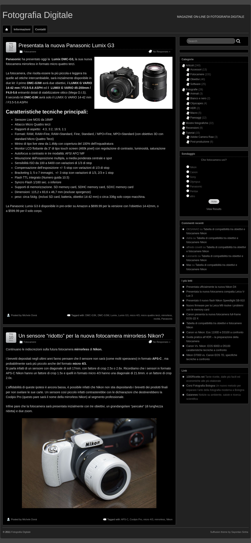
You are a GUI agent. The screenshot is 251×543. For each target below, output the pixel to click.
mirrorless (166, 315)
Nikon (169, 519)
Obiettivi (195, 79)
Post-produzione (199, 141)
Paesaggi (195, 117)
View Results (213, 209)
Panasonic (166, 318)
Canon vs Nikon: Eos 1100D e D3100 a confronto (214, 332)
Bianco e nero (198, 98)
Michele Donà (29, 315)
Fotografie (192, 89)
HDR (193, 108)
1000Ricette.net (195, 376)
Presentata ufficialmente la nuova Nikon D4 (211, 286)
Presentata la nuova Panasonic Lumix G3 (66, 45)
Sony (193, 177)
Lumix (113, 315)
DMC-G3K (90, 315)
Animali (194, 93)
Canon (193, 172)
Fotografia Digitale (37, 15)
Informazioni (22, 29)
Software (195, 84)
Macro (193, 112)
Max (188, 265)
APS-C (124, 519)
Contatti (40, 29)
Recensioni (192, 127)
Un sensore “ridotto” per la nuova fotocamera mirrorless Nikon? (91, 336)
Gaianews (192, 394)
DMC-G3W (103, 315)
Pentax (194, 191)
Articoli (190, 65)
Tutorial (190, 132)
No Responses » (161, 51)
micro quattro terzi (150, 315)
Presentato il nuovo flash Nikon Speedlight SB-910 (215, 300)
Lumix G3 (123, 315)
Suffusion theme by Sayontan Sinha (229, 532)
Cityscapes (196, 103)
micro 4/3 (134, 315)
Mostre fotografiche (197, 123)
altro (192, 196)
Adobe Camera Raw (202, 136)
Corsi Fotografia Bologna (200, 385)
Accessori (196, 69)
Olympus (195, 181)
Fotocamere (30, 51)
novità (157, 318)
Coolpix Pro (136, 519)
